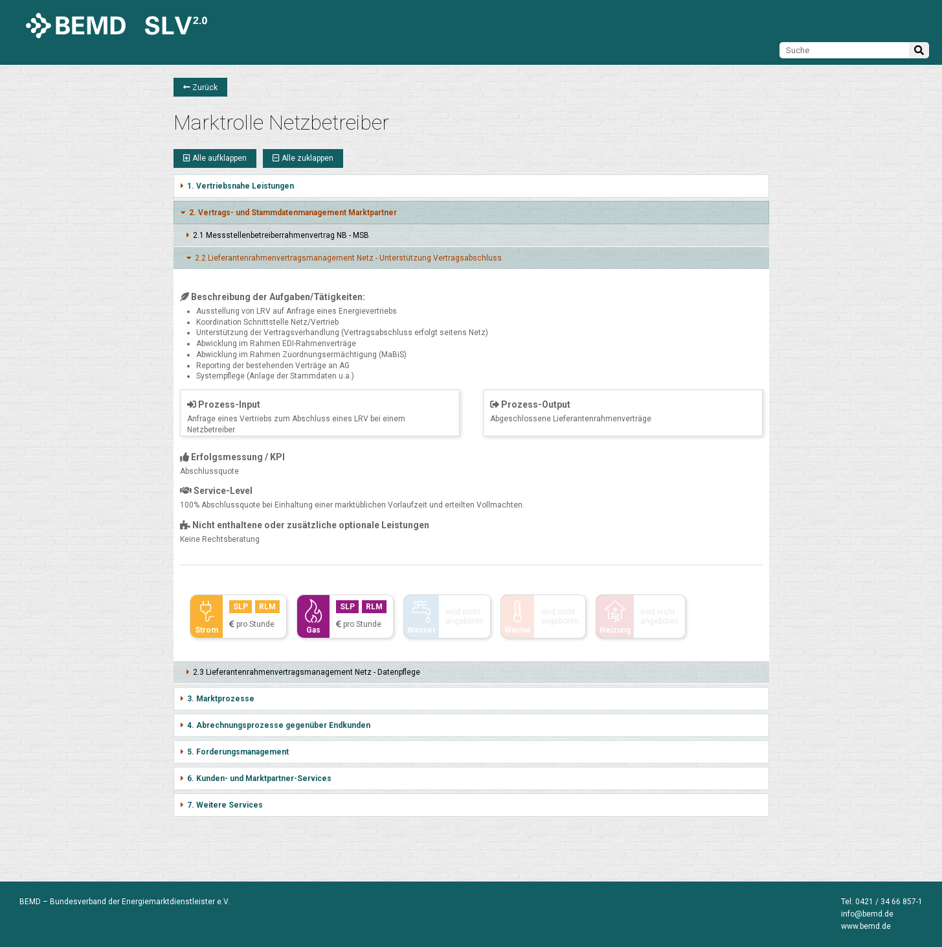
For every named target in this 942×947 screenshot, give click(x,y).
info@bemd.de (867, 913)
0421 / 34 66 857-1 (889, 901)
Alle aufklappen (215, 158)
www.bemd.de (866, 926)
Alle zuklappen (303, 158)
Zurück (200, 87)
